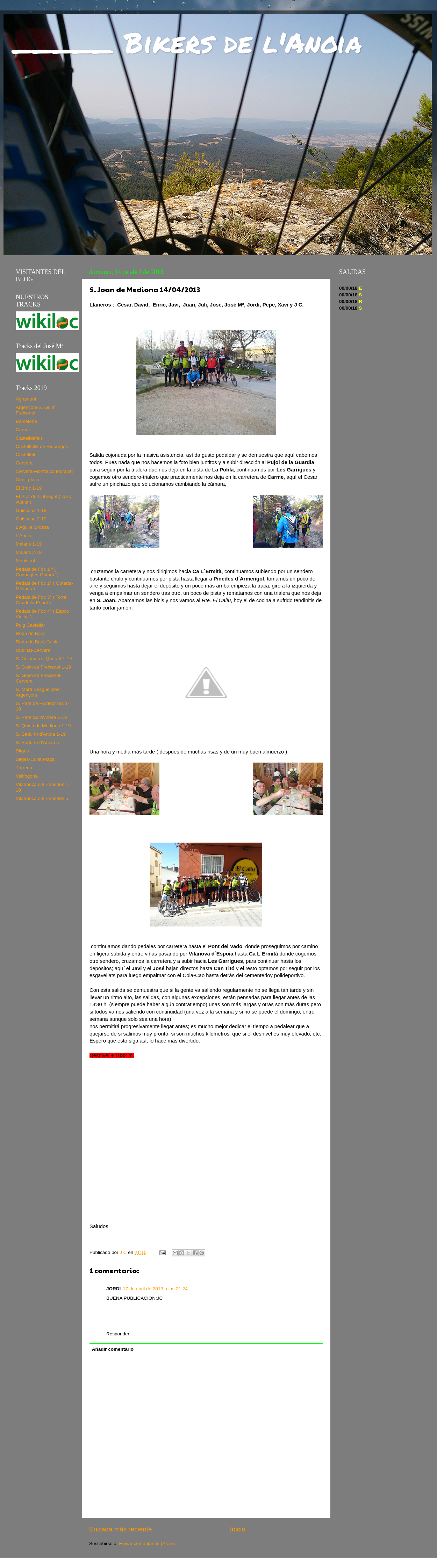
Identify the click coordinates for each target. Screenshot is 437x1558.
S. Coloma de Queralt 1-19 (44, 658)
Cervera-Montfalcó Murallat (44, 471)
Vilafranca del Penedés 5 (42, 798)
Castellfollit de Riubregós (42, 446)
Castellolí (25, 454)
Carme (23, 429)
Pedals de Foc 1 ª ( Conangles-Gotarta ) (37, 572)
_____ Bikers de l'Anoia (188, 42)
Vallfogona (27, 776)
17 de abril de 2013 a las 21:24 (155, 1288)
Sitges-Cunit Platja (35, 759)
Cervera (24, 463)
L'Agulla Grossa (32, 527)
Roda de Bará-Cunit (36, 641)
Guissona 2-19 (31, 518)
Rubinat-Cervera (33, 650)
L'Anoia (23, 535)
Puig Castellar (30, 625)
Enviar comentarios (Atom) (147, 1543)
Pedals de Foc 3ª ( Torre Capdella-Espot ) (41, 599)
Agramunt (26, 399)
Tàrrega (24, 767)
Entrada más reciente (120, 1529)
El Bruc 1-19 (29, 488)
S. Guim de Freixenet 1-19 (43, 667)
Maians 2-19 (29, 552)
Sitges (22, 750)
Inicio (237, 1529)
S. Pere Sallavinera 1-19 (41, 717)
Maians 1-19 (29, 544)
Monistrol (25, 560)
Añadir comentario (113, 1349)
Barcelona (26, 421)
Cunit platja (28, 479)
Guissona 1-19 (31, 510)
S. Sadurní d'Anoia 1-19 (41, 734)
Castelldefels (29, 438)
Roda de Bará (30, 633)
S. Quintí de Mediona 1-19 (43, 725)
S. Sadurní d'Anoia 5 (37, 742)
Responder (117, 1333)
